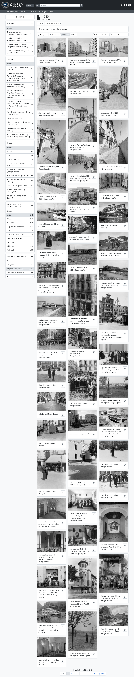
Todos (9, 28)
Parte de (10, 23)
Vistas (20, 215)
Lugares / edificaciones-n (20, 234)
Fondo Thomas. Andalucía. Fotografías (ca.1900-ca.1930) (20, 45)
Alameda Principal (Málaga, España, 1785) (20, 190)
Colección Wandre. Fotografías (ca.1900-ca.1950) (20, 51)
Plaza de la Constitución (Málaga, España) (20, 170)
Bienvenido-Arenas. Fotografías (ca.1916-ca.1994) (20, 33)
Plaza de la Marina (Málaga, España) (20, 180)
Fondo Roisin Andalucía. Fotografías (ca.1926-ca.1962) (20, 39)
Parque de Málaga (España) (20, 186)
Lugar (20, 155)
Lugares (10, 143)
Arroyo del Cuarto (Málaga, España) (20, 197)
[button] (121, 5)
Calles (20, 231)
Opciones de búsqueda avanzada (52, 29)
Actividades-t (20, 250)
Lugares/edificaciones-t (20, 227)
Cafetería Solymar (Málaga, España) (20, 129)
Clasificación (55, 35)
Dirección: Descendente (119, 35)
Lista (73, 35)
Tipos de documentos (16, 256)
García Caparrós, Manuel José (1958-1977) (20, 69)
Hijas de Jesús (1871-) (20, 118)
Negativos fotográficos (20, 269)
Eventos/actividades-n (20, 238)
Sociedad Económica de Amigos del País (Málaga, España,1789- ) (20, 135)
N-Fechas (20, 223)
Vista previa (42, 35)
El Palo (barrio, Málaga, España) (20, 176)
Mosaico (66, 35)
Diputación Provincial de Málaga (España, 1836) (20, 123)
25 (95, 674)
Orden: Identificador (101, 35)
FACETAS (20, 17)
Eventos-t (20, 242)
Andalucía (20, 152)
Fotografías (20, 265)
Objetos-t (20, 246)
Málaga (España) (20, 159)
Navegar (29, 5)
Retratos (20, 276)
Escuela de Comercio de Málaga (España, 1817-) (20, 113)
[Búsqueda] (60, 5)
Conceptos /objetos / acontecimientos (16, 205)
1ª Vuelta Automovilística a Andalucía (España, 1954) (20, 85)
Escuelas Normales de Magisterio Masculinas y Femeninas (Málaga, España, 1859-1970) (20, 94)
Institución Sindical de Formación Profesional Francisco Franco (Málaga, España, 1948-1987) (20, 77)
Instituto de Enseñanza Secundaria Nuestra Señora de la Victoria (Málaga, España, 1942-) (20, 104)
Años (20, 219)
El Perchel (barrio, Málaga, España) (20, 164)
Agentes (10, 59)
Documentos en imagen (20, 273)
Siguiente (101, 674)
